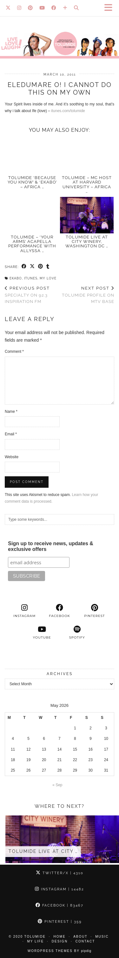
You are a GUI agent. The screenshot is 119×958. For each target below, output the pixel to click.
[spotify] (77, 632)
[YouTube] (42, 8)
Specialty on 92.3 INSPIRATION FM (32, 295)
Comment (14, 351)
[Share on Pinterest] (40, 267)
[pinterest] (94, 611)
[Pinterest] (30, 8)
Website (11, 457)
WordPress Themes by (59, 951)
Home (60, 936)
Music (102, 936)
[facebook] (59, 611)
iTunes (30, 278)
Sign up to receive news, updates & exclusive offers (50, 546)
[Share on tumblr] (48, 267)
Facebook (59, 905)
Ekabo (16, 278)
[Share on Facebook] (24, 267)
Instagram (59, 889)
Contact (85, 941)
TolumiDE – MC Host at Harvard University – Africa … (87, 184)
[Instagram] (19, 8)
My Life (35, 941)
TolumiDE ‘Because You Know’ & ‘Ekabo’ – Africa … (32, 182)
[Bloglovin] (65, 8)
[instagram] (24, 611)
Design (60, 941)
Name (11, 411)
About (80, 936)
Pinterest (60, 922)
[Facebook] (53, 8)
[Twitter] (8, 8)
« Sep (57, 785)
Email (11, 434)
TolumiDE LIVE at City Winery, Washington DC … (86, 242)
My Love (48, 278)
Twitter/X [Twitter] (59, 873)
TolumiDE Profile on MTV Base (87, 295)
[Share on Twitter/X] (32, 267)
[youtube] (41, 632)
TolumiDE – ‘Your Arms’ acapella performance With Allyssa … (32, 244)
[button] (110, 8)
